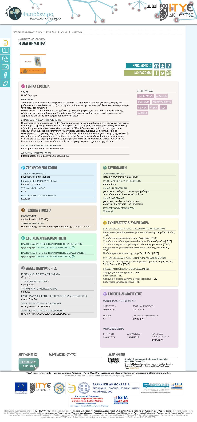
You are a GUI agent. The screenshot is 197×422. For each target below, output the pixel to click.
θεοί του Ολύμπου (161, 101)
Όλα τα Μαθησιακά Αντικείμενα (27, 32)
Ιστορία (64, 32)
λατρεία (154, 107)
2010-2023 (51, 32)
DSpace (100, 375)
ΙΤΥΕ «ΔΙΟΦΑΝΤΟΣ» (42, 411)
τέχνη (163, 107)
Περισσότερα (134, 368)
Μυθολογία (77, 32)
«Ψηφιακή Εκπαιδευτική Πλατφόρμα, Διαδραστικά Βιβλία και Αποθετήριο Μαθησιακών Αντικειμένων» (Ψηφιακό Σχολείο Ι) (123, 411)
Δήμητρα (142, 107)
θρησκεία (142, 113)
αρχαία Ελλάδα (145, 96)
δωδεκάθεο (143, 101)
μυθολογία (161, 96)
